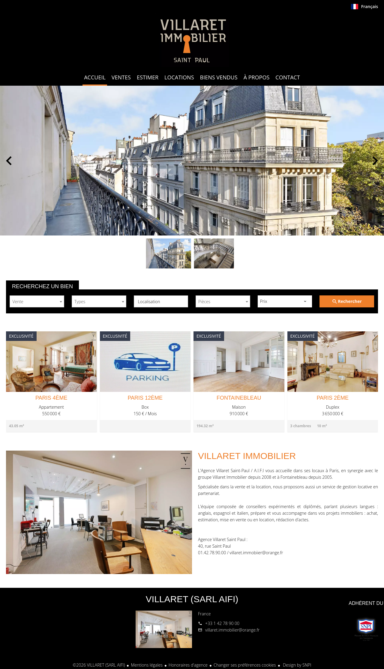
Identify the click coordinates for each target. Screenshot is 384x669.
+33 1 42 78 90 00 (222, 623)
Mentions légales (146, 665)
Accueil (192, 40)
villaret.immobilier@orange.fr (232, 630)
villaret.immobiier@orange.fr (256, 552)
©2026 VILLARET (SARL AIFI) (99, 665)
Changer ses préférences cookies (245, 665)
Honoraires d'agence (188, 665)
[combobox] (37, 301)
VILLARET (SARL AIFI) (192, 599)
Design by (296, 665)
